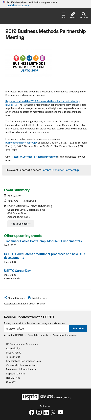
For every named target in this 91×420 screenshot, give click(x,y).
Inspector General (15, 373)
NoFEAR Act (13, 377)
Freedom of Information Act (21, 369)
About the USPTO (13, 335)
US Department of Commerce (22, 344)
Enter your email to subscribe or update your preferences (34, 323)
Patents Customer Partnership (60, 169)
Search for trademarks (65, 335)
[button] (14, 298)
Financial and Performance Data (23, 361)
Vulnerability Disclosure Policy (22, 365)
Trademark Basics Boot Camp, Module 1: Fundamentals (43, 241)
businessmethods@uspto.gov (21, 142)
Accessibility (13, 348)
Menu (63, 15)
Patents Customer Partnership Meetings (34, 156)
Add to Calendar (20, 224)
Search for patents (38, 335)
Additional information (16, 303)
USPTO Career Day (17, 270)
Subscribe (78, 328)
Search (84, 15)
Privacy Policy (13, 352)
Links (73, 15)
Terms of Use (13, 357)
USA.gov (10, 382)
